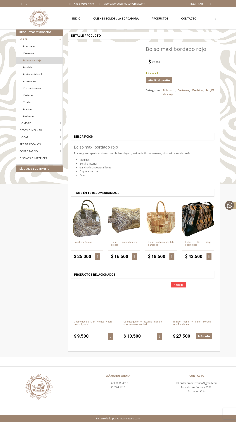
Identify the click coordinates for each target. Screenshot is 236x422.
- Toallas (26, 102)
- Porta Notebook (32, 74)
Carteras (183, 90)
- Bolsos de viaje (31, 60)
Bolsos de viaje (168, 92)
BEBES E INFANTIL (31, 130)
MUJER (210, 90)
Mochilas (198, 90)
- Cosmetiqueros (31, 88)
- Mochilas (27, 67)
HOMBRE (25, 123)
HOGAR (24, 137)
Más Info (204, 336)
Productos (160, 18)
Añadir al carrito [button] (97, 256)
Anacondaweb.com (128, 418)
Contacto (188, 18)
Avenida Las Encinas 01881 (197, 387)
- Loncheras (28, 46)
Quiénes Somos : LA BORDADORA (116, 18)
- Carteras (27, 95)
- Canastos (27, 53)
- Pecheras (27, 116)
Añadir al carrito (159, 80)
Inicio (76, 18)
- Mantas (26, 109)
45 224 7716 (118, 387)
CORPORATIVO (29, 151)
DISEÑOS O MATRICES (33, 158)
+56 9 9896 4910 (118, 383)
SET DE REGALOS (30, 144)
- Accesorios (28, 81)
